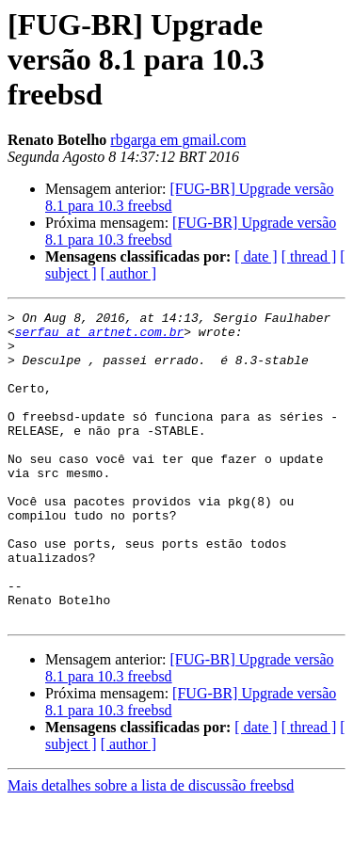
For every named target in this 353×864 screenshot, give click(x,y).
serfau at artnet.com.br (99, 336)
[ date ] (255, 256)
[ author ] (129, 273)
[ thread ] (309, 256)
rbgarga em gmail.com (178, 140)
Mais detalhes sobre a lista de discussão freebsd (151, 848)
